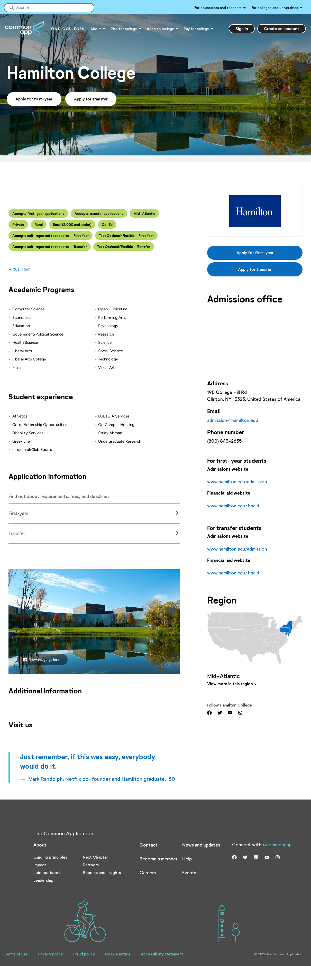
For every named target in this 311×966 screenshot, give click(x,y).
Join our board (47, 872)
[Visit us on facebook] (209, 712)
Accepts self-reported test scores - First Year (50, 235)
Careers (148, 872)
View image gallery (41, 659)
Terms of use (16, 954)
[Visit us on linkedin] (256, 857)
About (95, 28)
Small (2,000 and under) (72, 224)
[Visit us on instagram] (240, 712)
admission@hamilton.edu (232, 420)
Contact (149, 845)
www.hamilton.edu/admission (237, 481)
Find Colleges (68, 28)
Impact (39, 864)
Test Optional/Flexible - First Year (126, 235)
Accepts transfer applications (99, 213)
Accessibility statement (162, 954)
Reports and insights (102, 872)
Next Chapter (95, 856)
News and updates (201, 845)
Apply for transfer (91, 98)
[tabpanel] (94, 513)
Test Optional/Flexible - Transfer (123, 246)
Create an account (281, 28)
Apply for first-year (33, 98)
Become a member (158, 858)
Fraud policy (84, 954)
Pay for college (196, 28)
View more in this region (230, 683)
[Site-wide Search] (49, 7)
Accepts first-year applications (38, 213)
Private (18, 224)
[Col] (94, 523)
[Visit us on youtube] (230, 712)
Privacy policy (50, 954)
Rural (38, 224)
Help (187, 858)
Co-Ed (107, 224)
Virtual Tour (19, 269)
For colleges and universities (274, 7)
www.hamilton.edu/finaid (233, 505)
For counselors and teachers (218, 7)
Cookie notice (118, 954)
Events (189, 872)
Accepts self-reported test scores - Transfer (49, 246)
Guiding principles (50, 856)
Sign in (241, 28)
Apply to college (160, 28)
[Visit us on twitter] (219, 712)
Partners (91, 864)
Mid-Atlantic (144, 213)
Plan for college (124, 28)
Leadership (43, 880)
